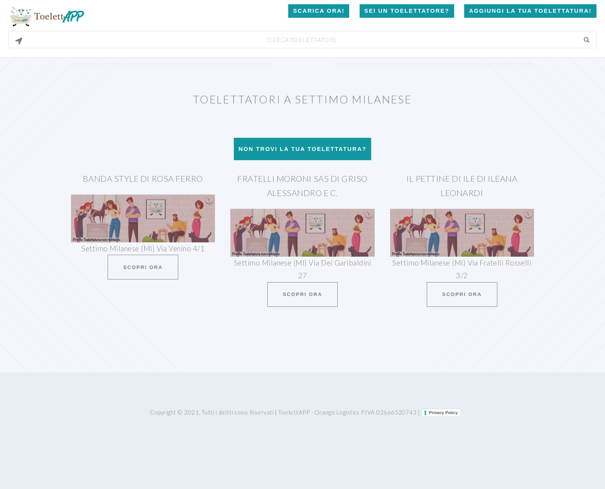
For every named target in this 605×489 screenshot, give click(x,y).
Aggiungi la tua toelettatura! (530, 10)
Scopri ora (143, 267)
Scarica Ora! (319, 10)
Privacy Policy (443, 412)
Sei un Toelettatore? (406, 10)
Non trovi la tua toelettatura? (302, 149)
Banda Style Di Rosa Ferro (143, 179)
